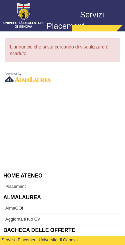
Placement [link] (15, 186)
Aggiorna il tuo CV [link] (22, 219)
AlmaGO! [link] (14, 208)
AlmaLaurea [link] (22, 197)
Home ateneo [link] (22, 175)
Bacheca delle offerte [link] (39, 230)
